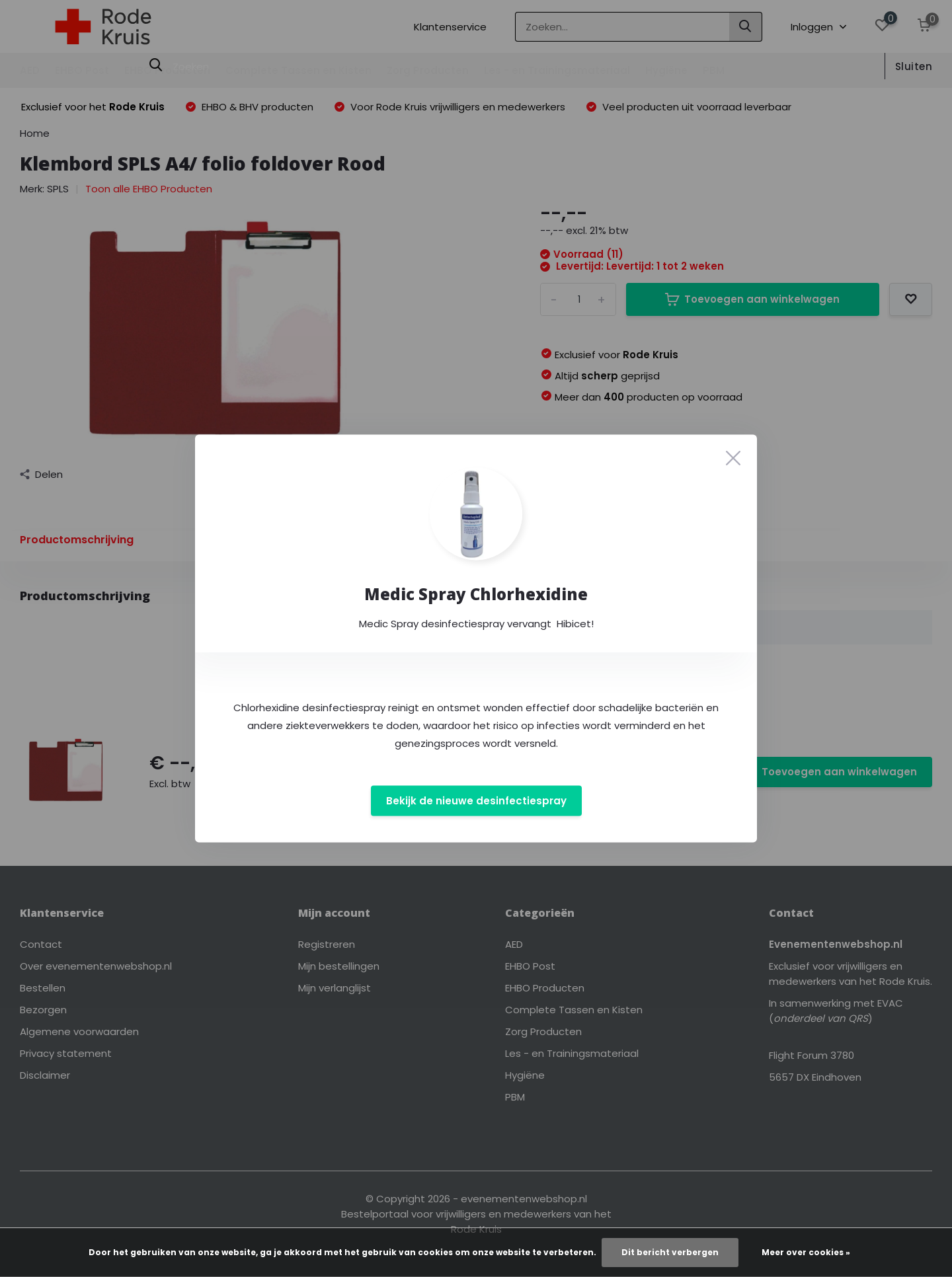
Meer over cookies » (806, 1252)
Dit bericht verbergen (670, 1252)
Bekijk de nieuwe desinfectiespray (476, 801)
